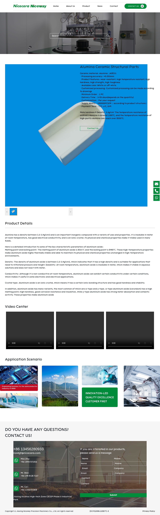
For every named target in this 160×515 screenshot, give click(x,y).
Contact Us (92, 128)
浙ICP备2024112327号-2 (99, 511)
